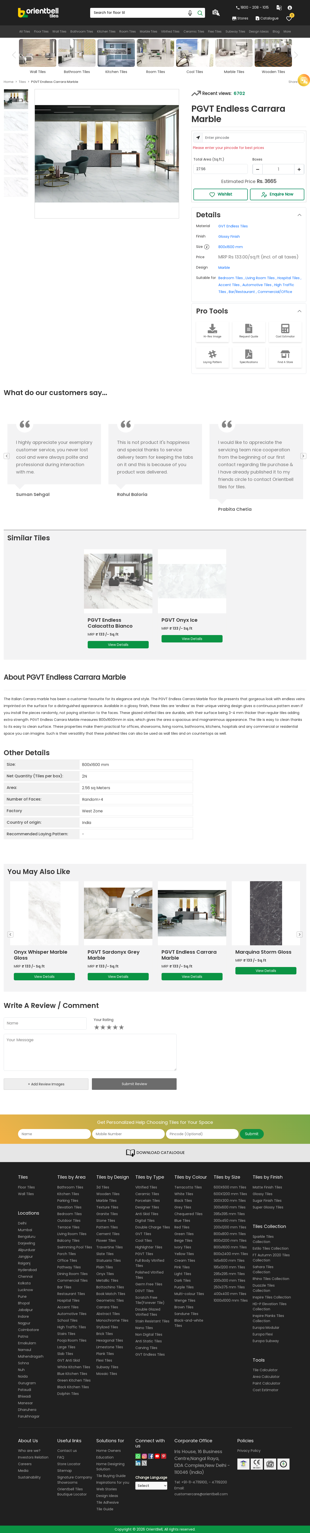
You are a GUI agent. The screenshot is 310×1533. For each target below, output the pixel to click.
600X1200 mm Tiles (230, 1193)
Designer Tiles (147, 1207)
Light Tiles (182, 1273)
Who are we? (29, 1450)
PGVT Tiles (144, 1253)
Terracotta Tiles (188, 1187)
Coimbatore (28, 1329)
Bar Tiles (64, 1287)
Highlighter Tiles (148, 1247)
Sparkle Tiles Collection (263, 1239)
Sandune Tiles (186, 1313)
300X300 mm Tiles (230, 1200)
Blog (276, 31)
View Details (118, 644)
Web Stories (106, 1489)
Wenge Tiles (184, 1300)
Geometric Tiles (110, 1300)
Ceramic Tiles (194, 31)
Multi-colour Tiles (189, 1293)
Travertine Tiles (109, 1247)
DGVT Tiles (144, 1290)
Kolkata (24, 1283)
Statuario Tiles (108, 1260)
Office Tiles (67, 1260)
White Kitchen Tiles (73, 1367)
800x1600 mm (230, 246)
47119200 (219, 1482)
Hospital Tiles (68, 1300)
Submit (252, 1134)
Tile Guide (104, 1509)
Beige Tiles (183, 1240)
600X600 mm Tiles (230, 1187)
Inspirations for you (112, 1482)
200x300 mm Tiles (229, 1280)
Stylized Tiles (107, 1327)
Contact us (67, 1450)
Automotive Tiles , (257, 284)
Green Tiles (184, 1233)
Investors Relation (33, 1457)
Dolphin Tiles (68, 1393)
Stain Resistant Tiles (152, 1321)
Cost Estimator (265, 1389)
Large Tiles (66, 1347)
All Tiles (24, 31)
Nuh (21, 1369)
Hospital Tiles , (288, 277)
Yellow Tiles (184, 1253)
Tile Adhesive (107, 1502)
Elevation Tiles (69, 1207)
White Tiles (183, 1193)
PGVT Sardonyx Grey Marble (114, 955)
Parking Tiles (67, 1200)
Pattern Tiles (107, 1227)
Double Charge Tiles (152, 1227)
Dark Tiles (182, 1280)
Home (9, 81)
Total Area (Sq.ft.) (208, 159)
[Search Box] (147, 13)
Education (105, 1457)
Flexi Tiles (215, 31)
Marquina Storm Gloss (263, 952)
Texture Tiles (107, 1207)
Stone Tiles (105, 1220)
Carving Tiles (146, 1347)
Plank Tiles (105, 1353)
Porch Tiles (66, 1253)
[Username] (253, 138)
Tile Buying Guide (111, 1475)
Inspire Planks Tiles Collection (268, 1318)
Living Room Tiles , (260, 277)
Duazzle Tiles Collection (264, 1288)
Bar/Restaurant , (242, 291)
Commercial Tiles (72, 1280)
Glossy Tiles (262, 1193)
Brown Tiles (183, 1307)
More (287, 31)
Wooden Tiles (108, 1193)
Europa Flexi (263, 1334)
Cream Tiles (184, 1260)
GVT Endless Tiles (233, 226)
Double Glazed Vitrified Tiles (147, 1312)
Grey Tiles (182, 1207)
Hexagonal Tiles (109, 1340)
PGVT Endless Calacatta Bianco (110, 623)
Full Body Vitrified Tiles (149, 1263)
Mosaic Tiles (106, 1373)
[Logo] (38, 12)
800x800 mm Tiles (230, 1233)
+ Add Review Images (46, 1084)
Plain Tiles (104, 1267)
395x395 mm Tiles (229, 1213)
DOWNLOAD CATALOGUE (155, 1153)
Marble (224, 267)
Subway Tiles (235, 31)
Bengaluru (26, 1236)
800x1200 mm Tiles (230, 1240)
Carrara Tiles (107, 1307)
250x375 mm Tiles (229, 1287)
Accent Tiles (68, 1307)
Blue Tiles (182, 1220)
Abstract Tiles (108, 1313)
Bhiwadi (24, 1396)
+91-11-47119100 (194, 1482)
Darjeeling (26, 1243)
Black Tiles (183, 1200)
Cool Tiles (143, 1240)
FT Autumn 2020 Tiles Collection (271, 1258)
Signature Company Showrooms (74, 1480)
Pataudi (24, 1389)
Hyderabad (27, 1269)
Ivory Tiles (182, 1247)
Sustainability (29, 1477)
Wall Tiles (59, 31)
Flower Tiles (106, 1240)
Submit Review (134, 1083)
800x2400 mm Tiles (231, 1253)
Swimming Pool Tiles (74, 1247)
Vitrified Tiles (170, 31)
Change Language (151, 1477)
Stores (240, 18)
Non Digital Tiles (148, 1334)
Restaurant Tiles (71, 1293)
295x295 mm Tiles (229, 1273)
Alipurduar (26, 1249)
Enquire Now (277, 194)
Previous (15, 55)
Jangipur (25, 1256)
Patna (23, 1336)
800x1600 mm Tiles (230, 1247)
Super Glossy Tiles (268, 1207)
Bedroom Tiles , (231, 277)
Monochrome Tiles (112, 1320)
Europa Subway (266, 1340)
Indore (23, 1316)
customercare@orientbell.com (201, 1494)
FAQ (60, 1457)
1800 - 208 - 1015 (252, 7)
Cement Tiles (108, 1233)
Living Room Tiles (71, 1233)
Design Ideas (259, 31)
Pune (22, 1296)
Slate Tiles (105, 1253)
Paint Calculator (266, 1383)
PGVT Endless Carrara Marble (189, 955)
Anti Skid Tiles (146, 1213)
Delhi (22, 1223)
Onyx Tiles (105, 1273)
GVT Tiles (143, 1233)
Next (294, 55)
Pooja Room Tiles (71, 1340)
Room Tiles (127, 31)
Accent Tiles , (229, 284)
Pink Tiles (182, 1267)
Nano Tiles (144, 1327)
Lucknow (25, 1289)
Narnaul (24, 1349)
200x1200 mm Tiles (230, 1227)
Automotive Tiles (71, 1313)
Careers (25, 1463)
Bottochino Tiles (110, 1287)
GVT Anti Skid (68, 1360)
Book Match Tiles (110, 1293)
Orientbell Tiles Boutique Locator (72, 1492)
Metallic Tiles (107, 1280)
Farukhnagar (29, 1416)
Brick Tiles (104, 1333)
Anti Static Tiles (148, 1341)
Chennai (25, 1276)
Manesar (25, 1403)
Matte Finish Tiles (267, 1187)
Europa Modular (266, 1327)
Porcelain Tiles (147, 1200)
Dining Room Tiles (72, 1273)
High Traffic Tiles (71, 1327)
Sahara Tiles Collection (263, 1269)
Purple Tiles (184, 1287)
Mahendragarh (30, 1356)
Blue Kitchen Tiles (72, 1373)
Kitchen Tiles (106, 31)
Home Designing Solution (110, 1466)
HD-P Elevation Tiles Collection (270, 1306)
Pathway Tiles (69, 1267)
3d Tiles (102, 1187)
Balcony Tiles (68, 1240)
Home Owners (108, 1450)
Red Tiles (181, 1227)
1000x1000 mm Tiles (231, 1300)
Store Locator (69, 1463)
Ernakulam (27, 1343)
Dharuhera (27, 1409)
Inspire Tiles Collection (272, 1297)
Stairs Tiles (66, 1333)
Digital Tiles (145, 1220)
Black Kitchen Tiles (73, 1387)
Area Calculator (266, 1376)
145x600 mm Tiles (229, 1260)
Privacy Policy (249, 1450)
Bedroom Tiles (69, 1213)
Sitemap (64, 1470)
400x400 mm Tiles (230, 1293)
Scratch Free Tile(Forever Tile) (150, 1300)
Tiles (22, 81)
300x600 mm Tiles (230, 1207)
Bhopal (24, 1303)
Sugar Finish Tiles (267, 1200)
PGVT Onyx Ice (180, 620)
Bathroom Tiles (81, 31)
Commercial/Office (274, 291)
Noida (23, 1376)
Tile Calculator (265, 1370)
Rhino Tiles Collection (271, 1278)
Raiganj (24, 1263)
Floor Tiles (41, 31)
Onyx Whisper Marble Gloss (40, 955)
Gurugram (27, 1383)
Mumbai (25, 1229)
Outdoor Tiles (69, 1220)
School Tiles (67, 1320)
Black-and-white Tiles (188, 1323)
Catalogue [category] (267, 18)
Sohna (23, 1363)
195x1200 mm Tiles (229, 1267)
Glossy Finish (229, 236)
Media (23, 1470)
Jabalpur (25, 1309)
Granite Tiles (107, 1213)
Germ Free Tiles (148, 1284)
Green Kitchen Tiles (74, 1380)
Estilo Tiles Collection (271, 1248)
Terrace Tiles (68, 1227)
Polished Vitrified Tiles (149, 1275)
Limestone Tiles (109, 1347)
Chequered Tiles (188, 1213)
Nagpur (24, 1323)
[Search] (200, 13)
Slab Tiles (65, 1353)
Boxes (257, 159)
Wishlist (220, 194)
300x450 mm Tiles (230, 1220)
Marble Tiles (148, 31)
